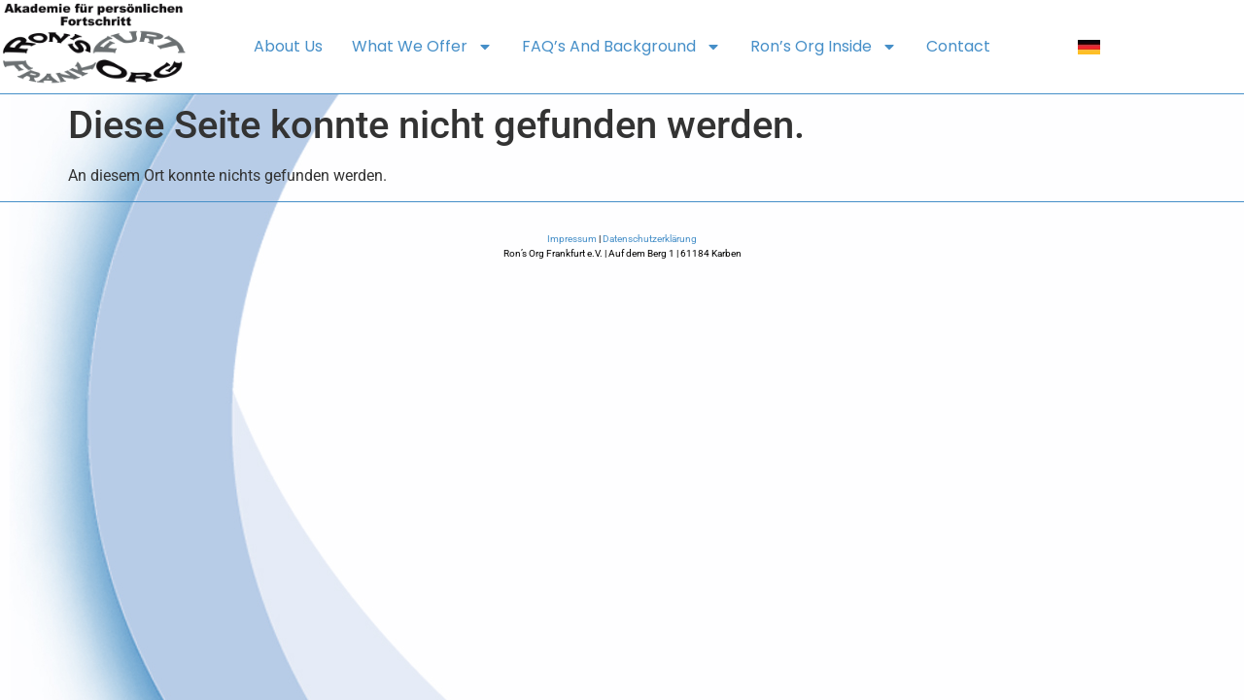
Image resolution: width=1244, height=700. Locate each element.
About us (288, 46)
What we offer (422, 46)
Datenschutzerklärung (650, 238)
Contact (958, 46)
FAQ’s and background (621, 46)
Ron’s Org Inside (823, 46)
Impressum (572, 238)
